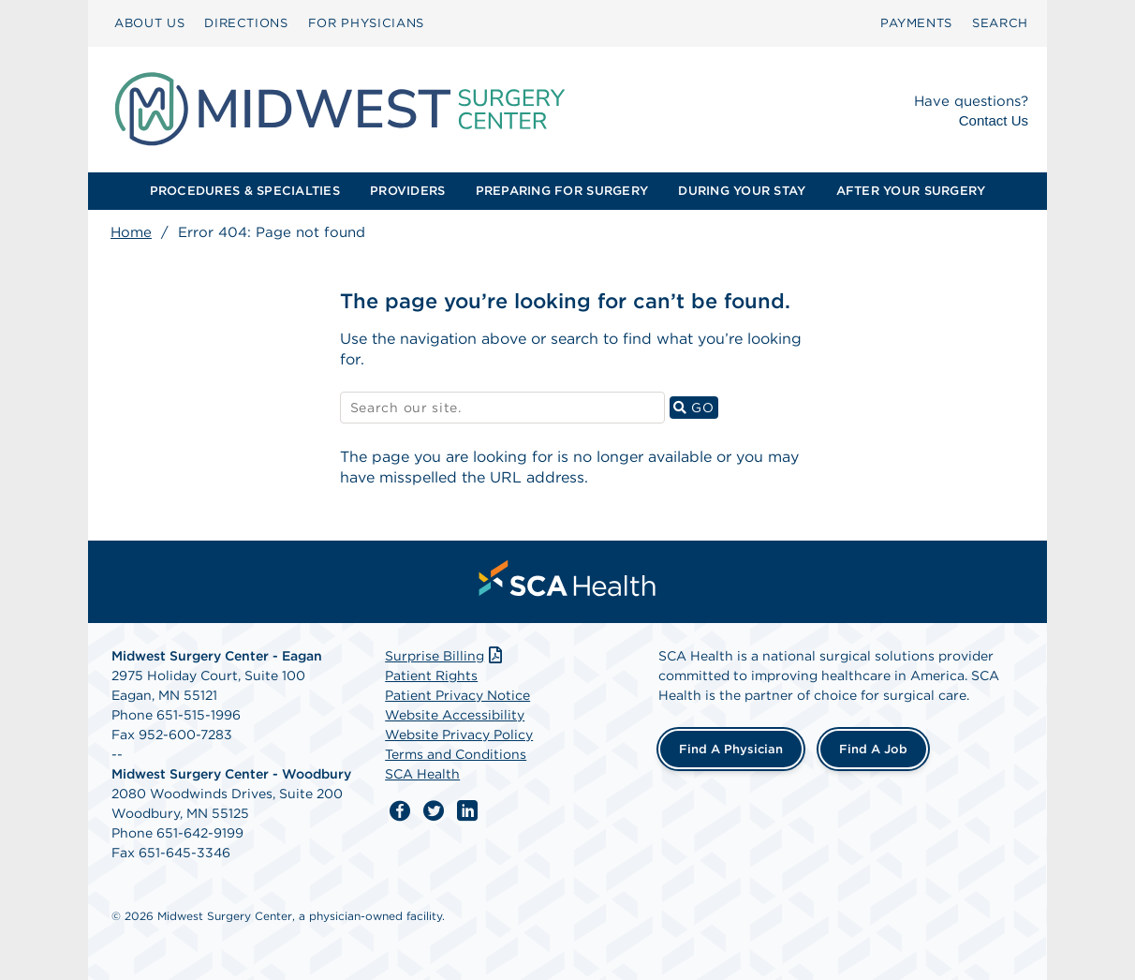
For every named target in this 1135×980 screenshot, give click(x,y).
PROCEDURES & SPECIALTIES (245, 191)
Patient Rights (431, 675)
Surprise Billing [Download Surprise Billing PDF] (445, 655)
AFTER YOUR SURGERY (911, 191)
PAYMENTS (916, 23)
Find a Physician (731, 749)
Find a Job (873, 749)
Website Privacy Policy (459, 734)
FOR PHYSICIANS (366, 23)
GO (695, 407)
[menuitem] (149, 23)
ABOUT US (149, 23)
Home (131, 232)
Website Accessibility (454, 714)
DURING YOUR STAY (741, 191)
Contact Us (993, 120)
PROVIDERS (407, 191)
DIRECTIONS (246, 23)
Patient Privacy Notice (457, 695)
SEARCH (1000, 23)
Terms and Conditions (455, 754)
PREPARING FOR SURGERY (562, 191)
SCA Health (422, 773)
